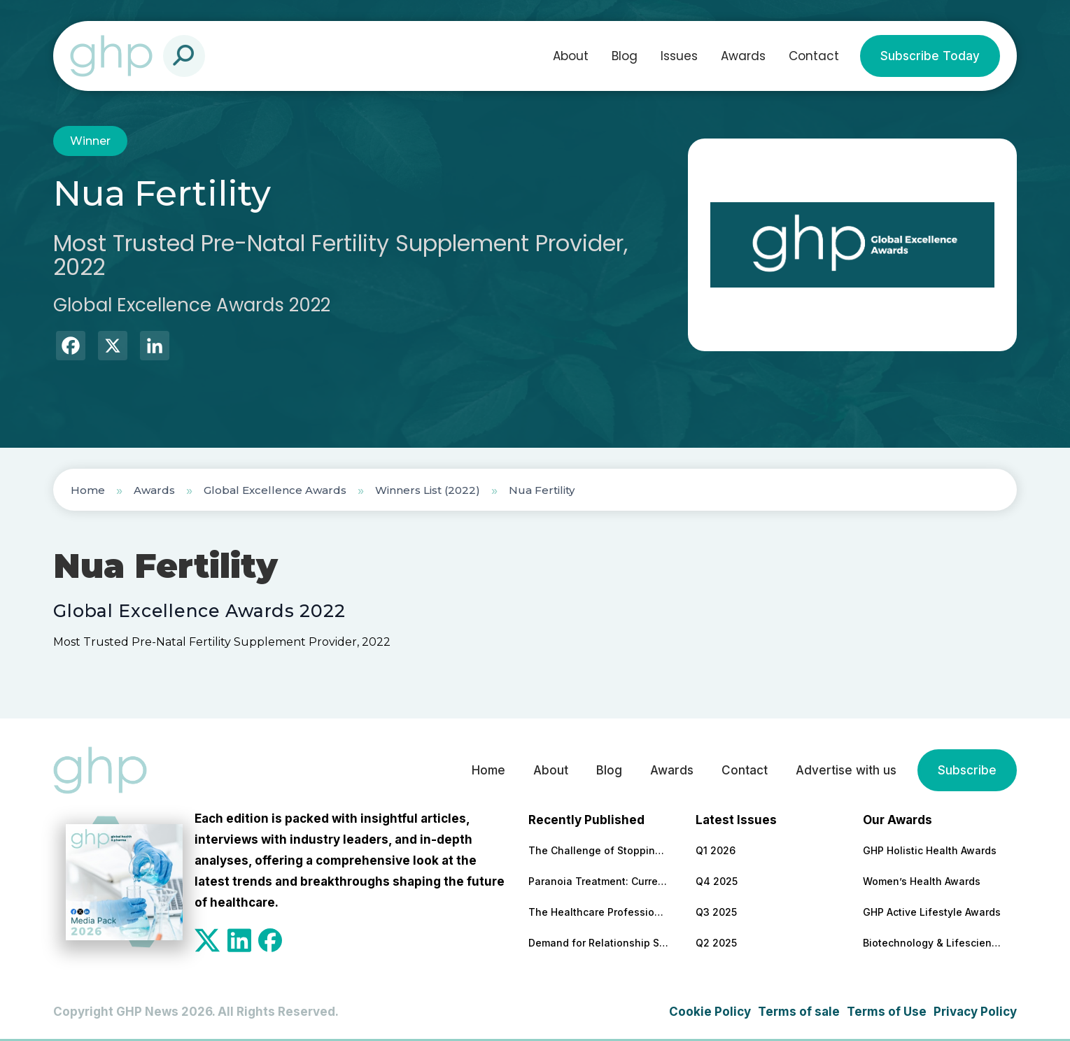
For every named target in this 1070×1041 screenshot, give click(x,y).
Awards (743, 56)
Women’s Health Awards (921, 881)
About (571, 56)
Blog (625, 56)
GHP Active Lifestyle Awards (932, 912)
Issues (679, 56)
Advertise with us (846, 770)
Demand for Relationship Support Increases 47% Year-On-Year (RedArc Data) (598, 943)
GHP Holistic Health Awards (930, 850)
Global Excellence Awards (275, 490)
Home (88, 490)
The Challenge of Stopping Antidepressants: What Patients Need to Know (598, 850)
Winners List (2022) (427, 490)
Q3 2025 (716, 912)
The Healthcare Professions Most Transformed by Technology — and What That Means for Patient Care (598, 912)
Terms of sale (799, 1012)
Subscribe (967, 770)
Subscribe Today (930, 56)
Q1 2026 (715, 850)
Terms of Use (887, 1012)
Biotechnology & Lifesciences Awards (933, 943)
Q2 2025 (716, 943)
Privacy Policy (975, 1012)
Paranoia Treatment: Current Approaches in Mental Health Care (598, 881)
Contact (814, 56)
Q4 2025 (717, 881)
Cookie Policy (710, 1012)
